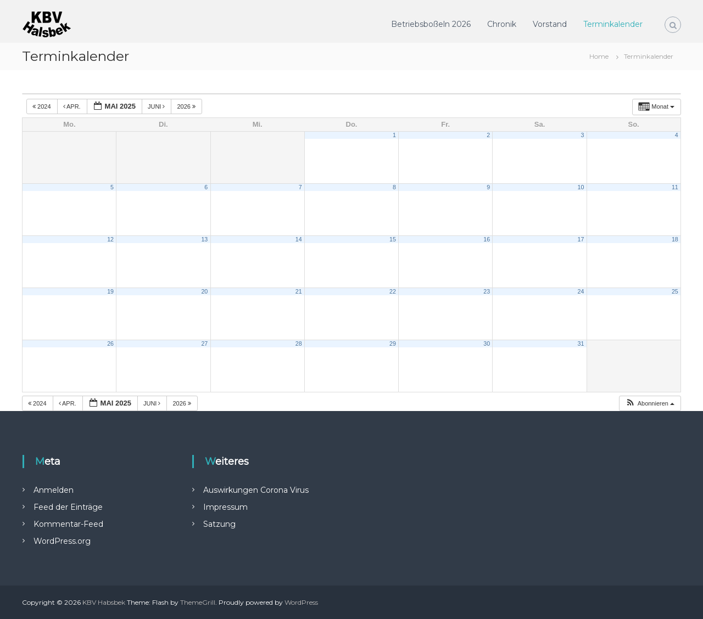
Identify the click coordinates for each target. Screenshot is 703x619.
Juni (157, 106)
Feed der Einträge (68, 507)
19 (110, 291)
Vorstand (550, 24)
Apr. (72, 106)
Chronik (501, 24)
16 (486, 239)
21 (298, 291)
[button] (650, 403)
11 (675, 187)
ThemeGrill (197, 602)
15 (392, 239)
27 (204, 343)
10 (581, 187)
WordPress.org (62, 541)
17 (581, 239)
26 (110, 343)
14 (298, 239)
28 (298, 343)
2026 (187, 106)
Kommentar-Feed (68, 524)
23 (486, 291)
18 (675, 239)
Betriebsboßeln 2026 (431, 24)
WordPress (301, 602)
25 (675, 291)
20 (204, 291)
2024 (42, 106)
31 (581, 343)
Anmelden (54, 490)
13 (204, 239)
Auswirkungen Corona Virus (256, 490)
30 (486, 343)
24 (581, 291)
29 (392, 343)
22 (392, 291)
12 (110, 239)
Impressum (225, 507)
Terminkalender (613, 24)
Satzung (219, 524)
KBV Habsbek (103, 602)
